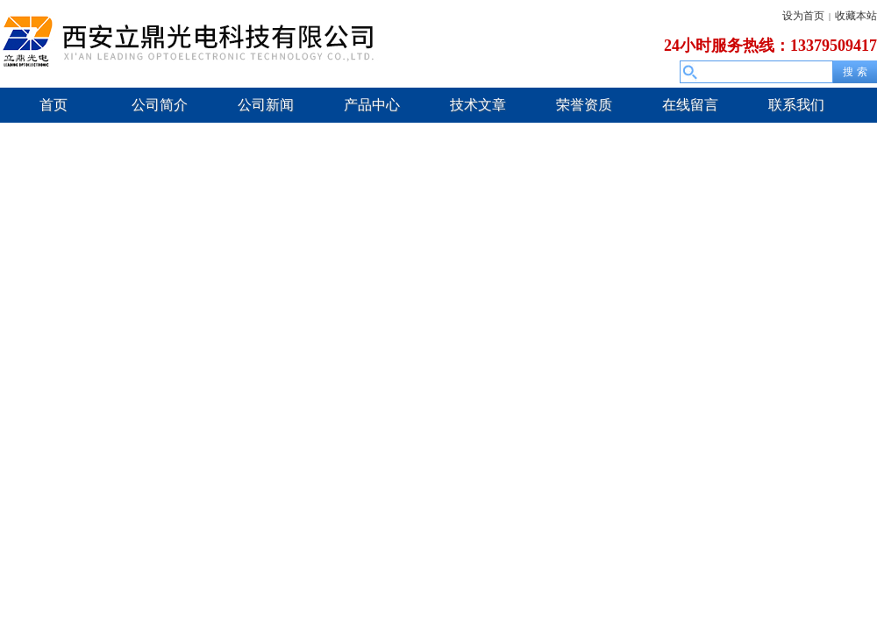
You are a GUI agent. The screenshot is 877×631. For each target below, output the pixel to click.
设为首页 (803, 16)
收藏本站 (856, 16)
